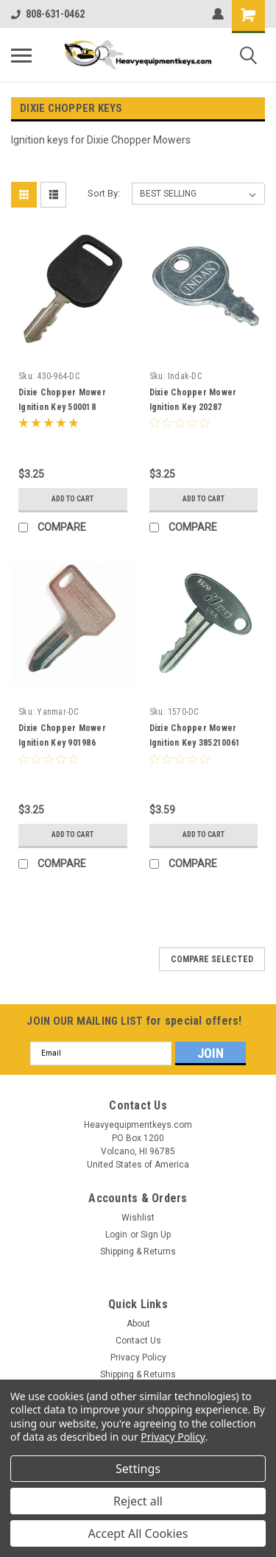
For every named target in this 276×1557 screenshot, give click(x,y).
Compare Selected (212, 959)
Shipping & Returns (138, 1251)
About (138, 1323)
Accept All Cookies (138, 1533)
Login (116, 1234)
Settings (138, 1469)
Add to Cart (72, 499)
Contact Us (138, 1340)
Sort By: (104, 193)
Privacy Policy (138, 1357)
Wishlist (138, 1217)
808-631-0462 (48, 14)
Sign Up (156, 1234)
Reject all (138, 1501)
